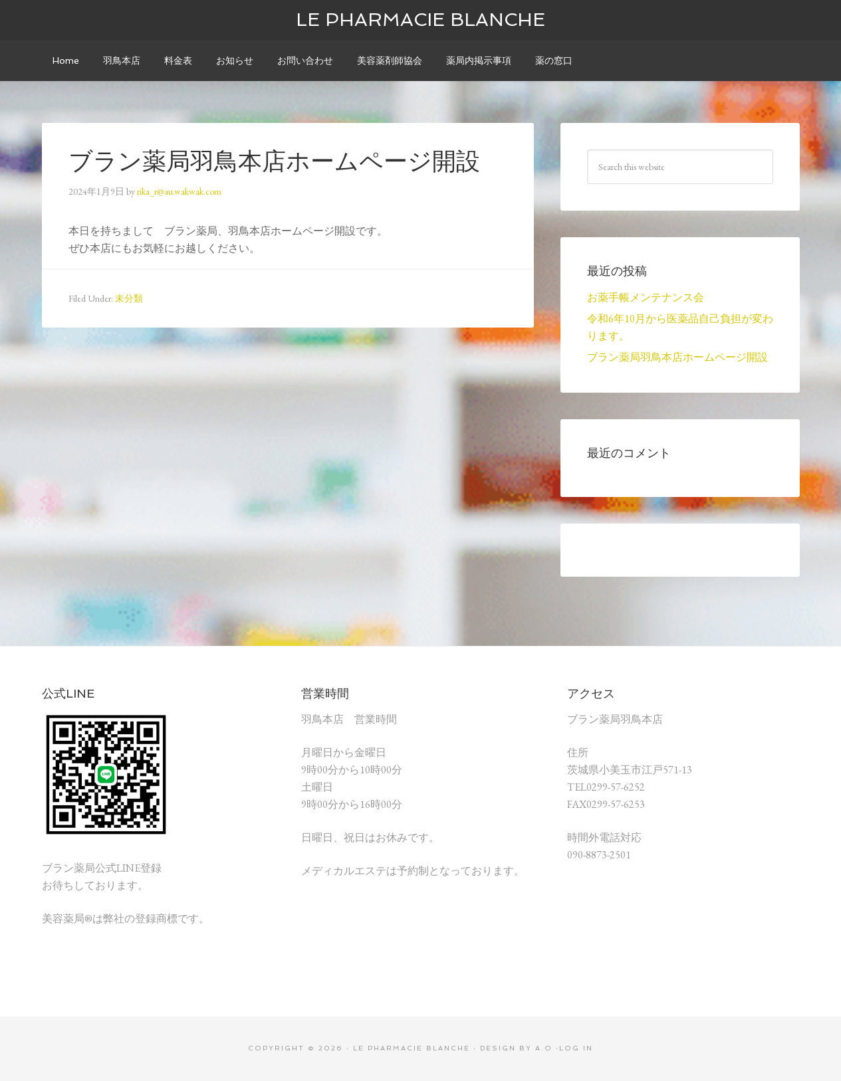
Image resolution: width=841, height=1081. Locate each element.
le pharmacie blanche (420, 20)
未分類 (129, 298)
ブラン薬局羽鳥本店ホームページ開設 (677, 357)
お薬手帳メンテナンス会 (645, 297)
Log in (576, 1048)
